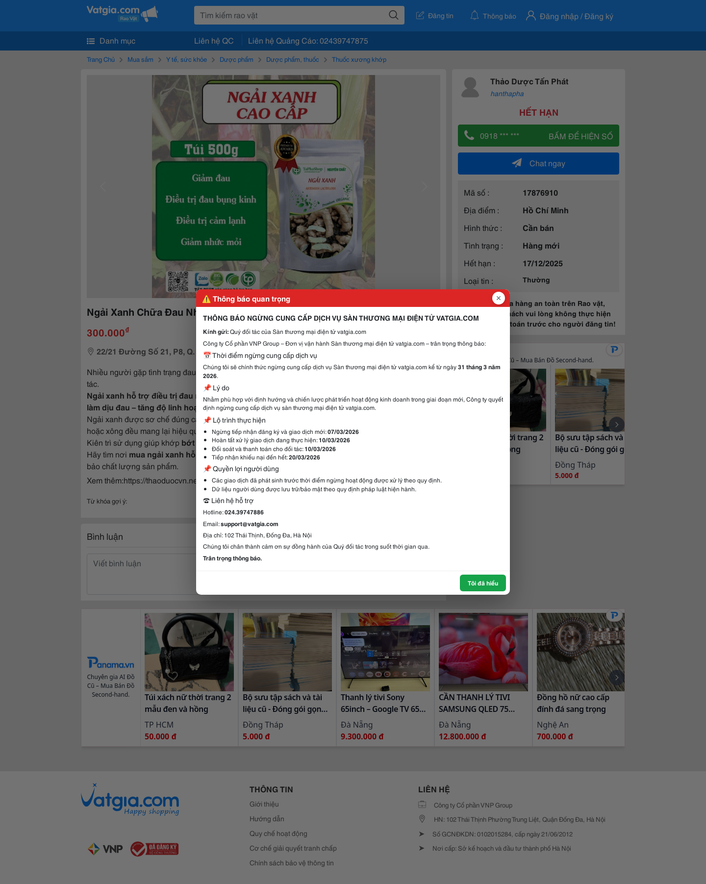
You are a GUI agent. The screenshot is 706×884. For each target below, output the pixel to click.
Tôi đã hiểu (483, 583)
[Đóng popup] (498, 298)
